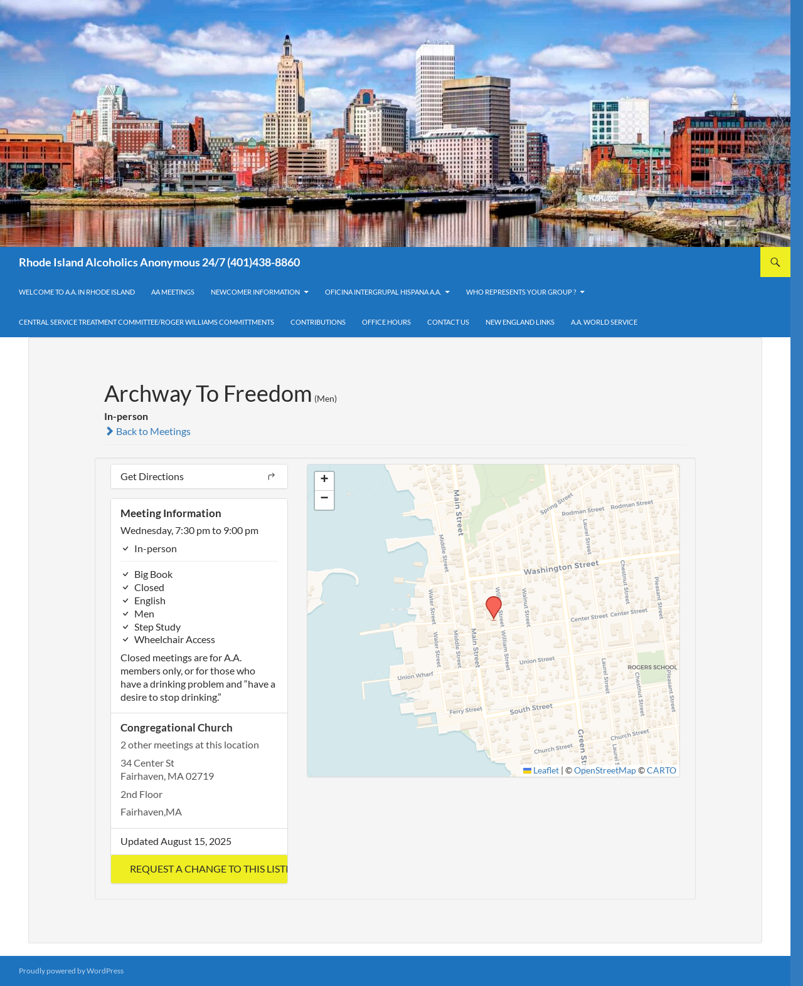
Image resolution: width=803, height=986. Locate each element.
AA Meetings (172, 292)
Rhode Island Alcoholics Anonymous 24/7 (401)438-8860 (159, 262)
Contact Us (448, 322)
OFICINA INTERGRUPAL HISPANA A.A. (383, 292)
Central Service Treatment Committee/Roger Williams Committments (146, 322)
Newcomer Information (255, 292)
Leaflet (541, 770)
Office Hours (386, 322)
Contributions (318, 322)
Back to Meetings (147, 431)
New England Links (520, 322)
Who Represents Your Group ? (521, 292)
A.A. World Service (604, 322)
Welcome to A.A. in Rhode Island (77, 292)
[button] (199, 869)
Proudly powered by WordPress (71, 970)
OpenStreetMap (605, 770)
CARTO (661, 770)
